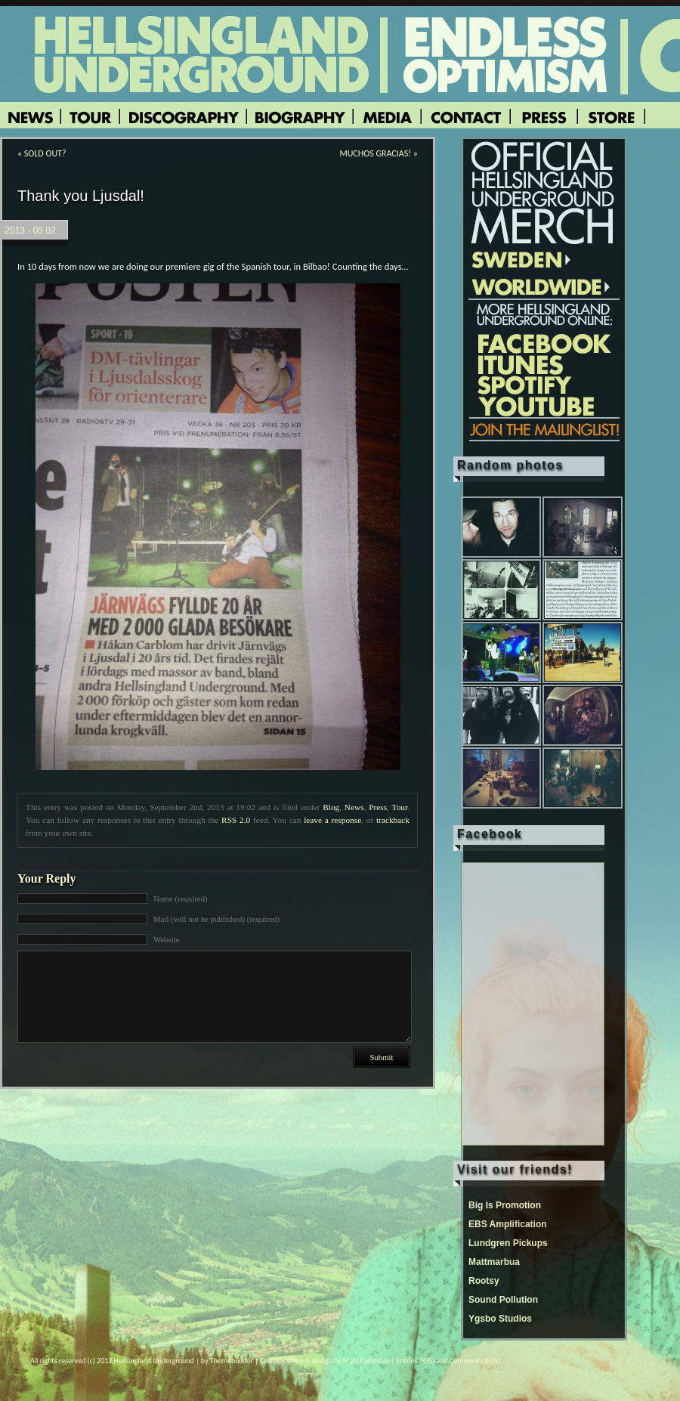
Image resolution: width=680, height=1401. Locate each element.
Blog (331, 807)
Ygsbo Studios (500, 1318)
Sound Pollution (503, 1299)
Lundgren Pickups (508, 1243)
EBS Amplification (507, 1224)
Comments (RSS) (475, 1360)
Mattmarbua (494, 1262)
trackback (393, 819)
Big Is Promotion (504, 1205)
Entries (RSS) (415, 1360)
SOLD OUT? (45, 153)
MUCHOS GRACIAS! (375, 153)
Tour (400, 807)
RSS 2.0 (235, 819)
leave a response (332, 819)
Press (378, 807)
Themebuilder (231, 1360)
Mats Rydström (366, 1360)
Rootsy (483, 1281)
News (354, 807)
